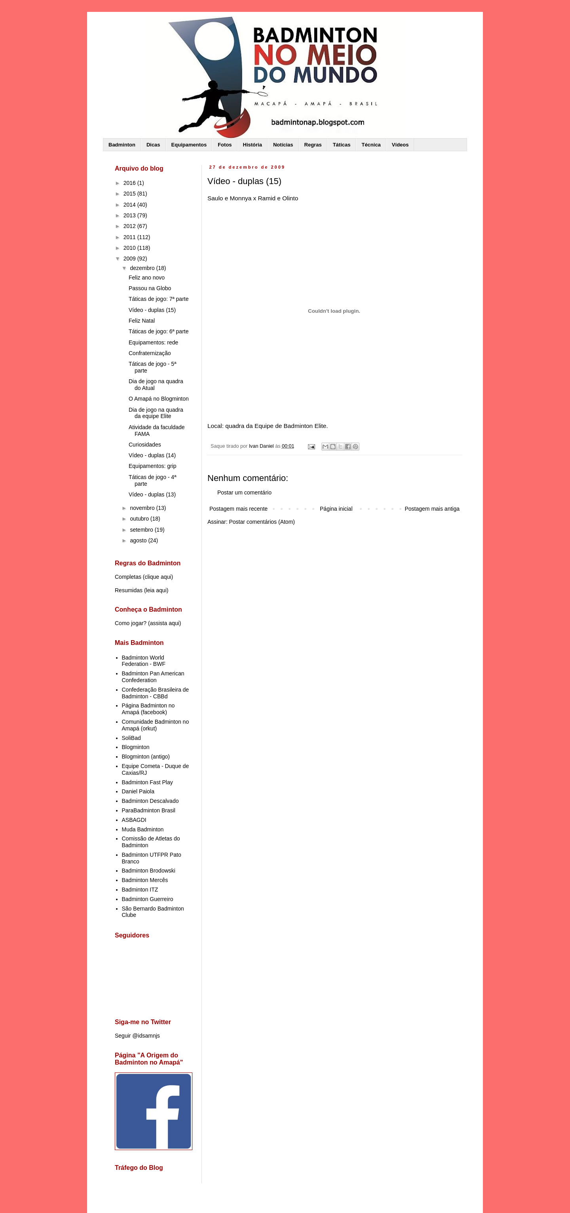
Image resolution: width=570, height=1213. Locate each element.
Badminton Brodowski (148, 870)
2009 (130, 258)
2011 (130, 237)
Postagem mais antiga (432, 509)
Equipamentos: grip (153, 466)
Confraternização (150, 353)
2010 (130, 248)
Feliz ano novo (147, 277)
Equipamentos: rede (153, 342)
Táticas (342, 145)
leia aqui (156, 590)
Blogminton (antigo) (146, 756)
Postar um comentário (244, 492)
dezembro (143, 268)
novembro (143, 508)
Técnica (370, 145)
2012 (130, 226)
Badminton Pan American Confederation (153, 676)
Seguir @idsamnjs (137, 1035)
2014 (130, 205)
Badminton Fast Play (147, 782)
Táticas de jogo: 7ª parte (159, 299)
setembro (142, 530)
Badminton (121, 145)
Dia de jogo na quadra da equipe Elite (156, 413)
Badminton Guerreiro (147, 899)
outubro (140, 518)
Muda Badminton (143, 829)
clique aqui (157, 577)
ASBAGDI (134, 820)
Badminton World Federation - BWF (143, 660)
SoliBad (131, 738)
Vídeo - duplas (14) (152, 455)
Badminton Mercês (145, 880)
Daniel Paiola (138, 791)
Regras (313, 145)
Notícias (283, 145)
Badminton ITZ (140, 889)
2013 (130, 215)
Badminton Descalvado (150, 801)
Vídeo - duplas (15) (152, 310)
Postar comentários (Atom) (262, 522)
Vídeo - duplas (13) (152, 494)
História (252, 145)
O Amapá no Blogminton (159, 398)
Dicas (153, 145)
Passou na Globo (150, 288)
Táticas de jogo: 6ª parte (159, 331)
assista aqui (164, 623)
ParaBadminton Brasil (148, 810)
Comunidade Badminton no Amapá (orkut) (155, 725)
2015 (130, 193)
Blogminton (136, 747)
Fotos (225, 145)
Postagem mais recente (238, 509)
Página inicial (336, 509)
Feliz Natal (142, 321)
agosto (139, 540)
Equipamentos (189, 145)
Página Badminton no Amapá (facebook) (148, 708)
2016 (130, 183)
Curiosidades (145, 444)
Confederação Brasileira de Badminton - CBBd (155, 693)
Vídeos (400, 145)
